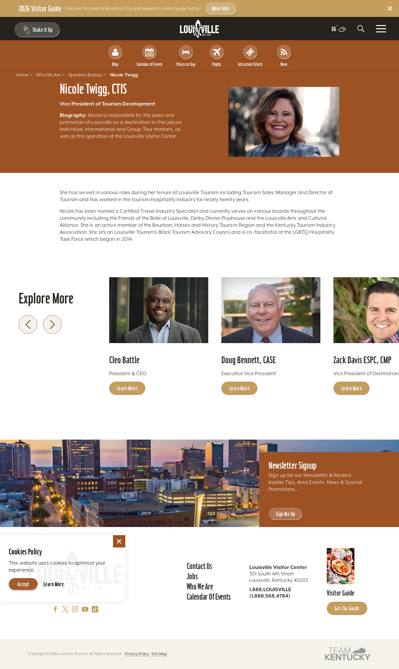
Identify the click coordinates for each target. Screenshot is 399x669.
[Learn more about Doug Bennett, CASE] (270, 310)
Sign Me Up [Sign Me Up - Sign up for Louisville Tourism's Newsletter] (285, 514)
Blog (115, 56)
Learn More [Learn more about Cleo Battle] (127, 388)
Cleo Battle (124, 359)
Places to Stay (185, 56)
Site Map (159, 653)
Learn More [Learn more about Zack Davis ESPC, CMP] (351, 388)
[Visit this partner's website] (347, 653)
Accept (23, 584)
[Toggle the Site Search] (360, 28)
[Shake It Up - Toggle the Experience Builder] (35, 29)
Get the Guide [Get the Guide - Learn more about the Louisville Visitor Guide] (347, 608)
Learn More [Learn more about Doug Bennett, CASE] (239, 388)
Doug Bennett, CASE (248, 359)
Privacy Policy (137, 653)
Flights (216, 56)
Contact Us (199, 566)
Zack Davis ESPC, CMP (362, 359)
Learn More (53, 584)
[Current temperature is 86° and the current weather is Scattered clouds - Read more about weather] (338, 29)
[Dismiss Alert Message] (390, 8)
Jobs (192, 576)
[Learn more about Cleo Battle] (158, 310)
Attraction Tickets (250, 56)
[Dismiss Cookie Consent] (119, 541)
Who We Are (200, 586)
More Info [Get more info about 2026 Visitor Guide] (220, 8)
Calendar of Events (150, 56)
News (284, 56)
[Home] (199, 29)
